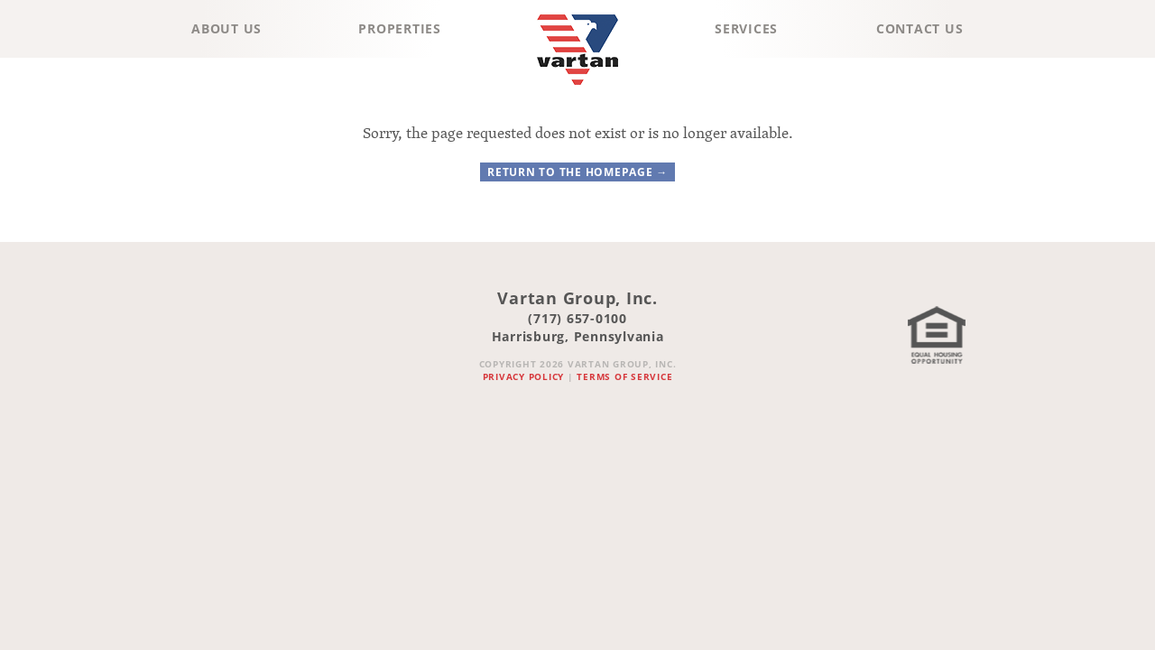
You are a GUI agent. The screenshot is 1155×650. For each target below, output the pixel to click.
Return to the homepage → (577, 172)
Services (746, 28)
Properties (399, 28)
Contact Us (920, 28)
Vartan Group (577, 89)
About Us (226, 28)
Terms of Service (624, 376)
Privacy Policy (524, 376)
